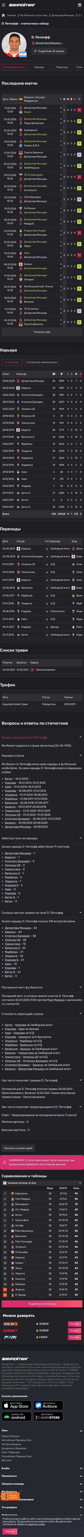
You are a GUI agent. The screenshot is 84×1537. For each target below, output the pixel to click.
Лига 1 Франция (11, 1452)
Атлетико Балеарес (17, 818)
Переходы (62, 67)
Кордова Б (11, 885)
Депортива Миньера (18, 826)
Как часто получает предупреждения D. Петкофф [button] (36, 1107)
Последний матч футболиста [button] (22, 987)
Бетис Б (10, 897)
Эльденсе (11, 794)
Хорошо (10, 1531)
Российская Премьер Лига (17, 1456)
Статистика (12, 362)
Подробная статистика (42, 1303)
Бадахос (10, 806)
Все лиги (7, 1460)
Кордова (10, 782)
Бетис (9, 778)
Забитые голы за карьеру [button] (20, 838)
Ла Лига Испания (11, 1444)
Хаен (8, 786)
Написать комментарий (18, 1148)
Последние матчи (14, 67)
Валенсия (11, 802)
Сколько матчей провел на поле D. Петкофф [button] (32, 912)
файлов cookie (37, 1524)
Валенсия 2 (12, 873)
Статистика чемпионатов (41, 362)
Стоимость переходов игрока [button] (22, 1014)
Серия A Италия (10, 1436)
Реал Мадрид (55, 1000)
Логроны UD (12, 814)
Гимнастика (12, 810)
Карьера (39, 67)
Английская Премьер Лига (16, 1440)
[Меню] (3, 5)
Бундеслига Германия (14, 1448)
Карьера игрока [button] (13, 755)
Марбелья (11, 798)
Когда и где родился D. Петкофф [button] (24, 737)
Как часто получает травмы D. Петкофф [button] (30, 1080)
